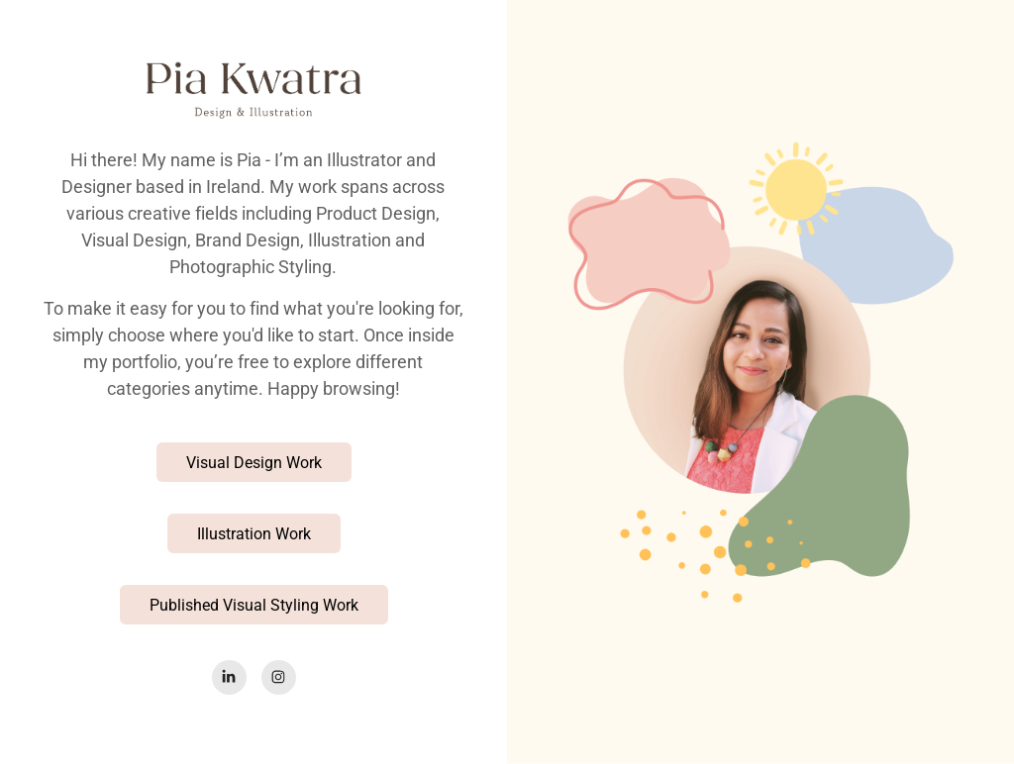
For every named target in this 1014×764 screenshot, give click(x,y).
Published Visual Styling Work (254, 604)
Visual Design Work (254, 461)
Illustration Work (254, 533)
